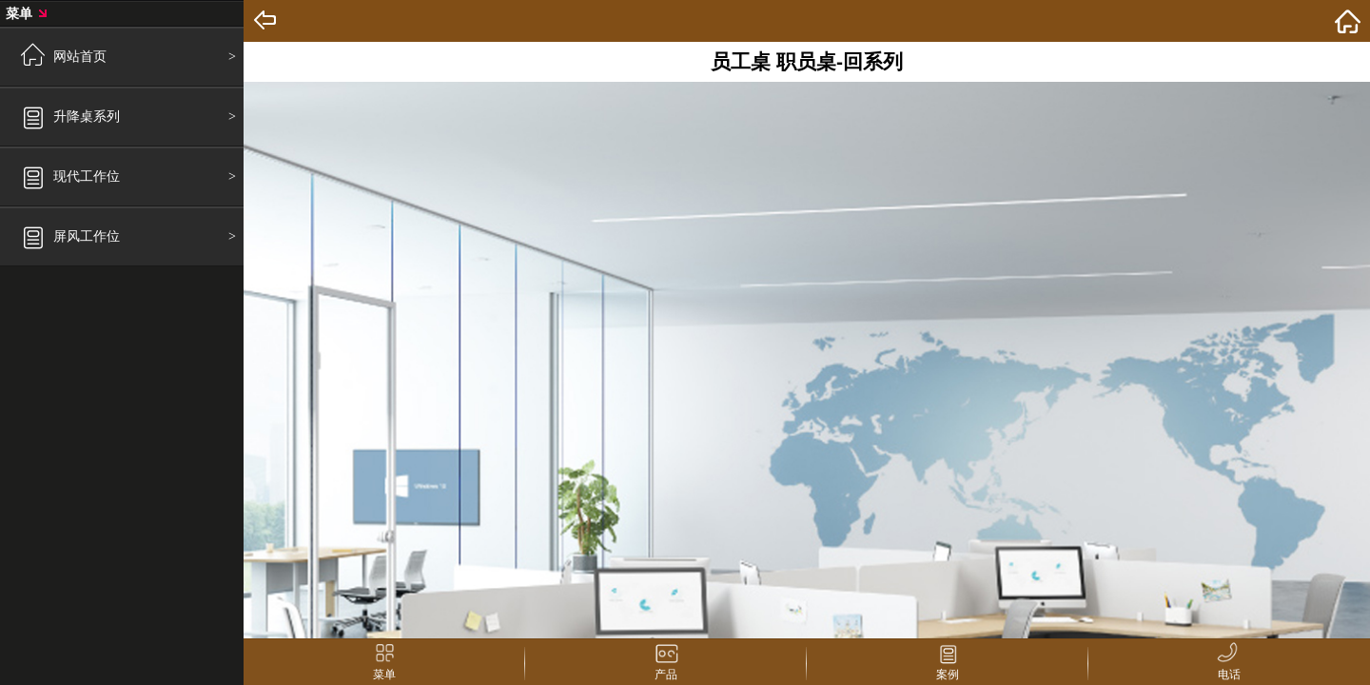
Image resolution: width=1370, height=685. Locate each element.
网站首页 (80, 56)
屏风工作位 (86, 236)
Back (266, 21)
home (1347, 21)
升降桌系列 (86, 116)
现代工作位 (86, 176)
